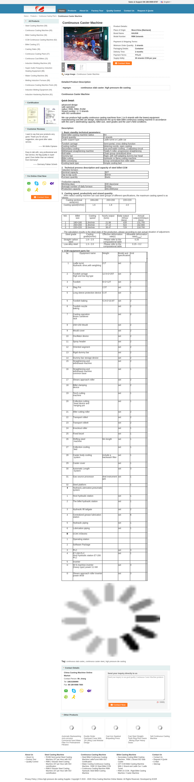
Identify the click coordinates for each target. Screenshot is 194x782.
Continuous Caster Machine (88, 74)
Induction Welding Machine (36, 63)
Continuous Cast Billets (34, 59)
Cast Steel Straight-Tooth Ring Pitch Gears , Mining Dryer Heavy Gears (137, 739)
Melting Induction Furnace (35, 80)
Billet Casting (30, 44)
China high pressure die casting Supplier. (54, 779)
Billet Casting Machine (34, 35)
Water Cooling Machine (34, 76)
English (167, 2)
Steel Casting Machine (34, 26)
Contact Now (124, 63)
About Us (83, 11)
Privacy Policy (30, 779)
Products (72, 11)
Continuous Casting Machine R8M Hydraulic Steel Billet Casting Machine (96, 770)
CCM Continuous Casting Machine (39, 40)
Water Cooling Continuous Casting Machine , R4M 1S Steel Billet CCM (96, 765)
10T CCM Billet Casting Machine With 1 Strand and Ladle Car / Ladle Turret (132, 766)
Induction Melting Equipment (36, 90)
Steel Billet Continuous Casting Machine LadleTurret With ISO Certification (94, 759)
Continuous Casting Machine (36, 30)
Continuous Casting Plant (47, 16)
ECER (154, 779)
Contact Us (129, 11)
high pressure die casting (116, 661)
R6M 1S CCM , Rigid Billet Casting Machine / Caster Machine (132, 772)
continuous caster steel (95, 661)
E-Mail (156, 762)
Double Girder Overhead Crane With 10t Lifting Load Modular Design (93, 739)
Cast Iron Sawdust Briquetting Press (113, 737)
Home (62, 11)
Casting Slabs (31, 49)
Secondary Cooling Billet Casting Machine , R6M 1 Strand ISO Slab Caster (131, 759)
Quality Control (114, 11)
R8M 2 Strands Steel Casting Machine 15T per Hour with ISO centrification (58, 764)
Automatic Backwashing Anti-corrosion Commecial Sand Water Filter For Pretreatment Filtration (71, 740)
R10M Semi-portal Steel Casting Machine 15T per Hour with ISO (59, 758)
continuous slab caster (75, 661)
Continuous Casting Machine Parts (39, 85)
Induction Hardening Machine (37, 94)
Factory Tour (97, 11)
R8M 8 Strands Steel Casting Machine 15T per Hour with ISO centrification (58, 770)
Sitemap (157, 764)
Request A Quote (145, 11)
